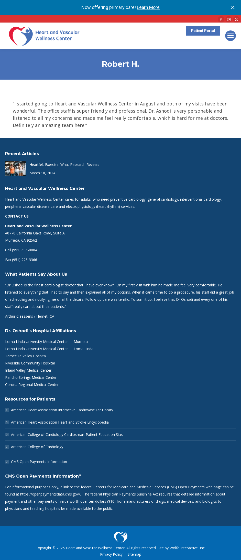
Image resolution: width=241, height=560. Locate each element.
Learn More (148, 7)
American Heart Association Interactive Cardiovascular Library (62, 409)
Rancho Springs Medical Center (31, 377)
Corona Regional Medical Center (32, 384)
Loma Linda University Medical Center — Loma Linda (49, 348)
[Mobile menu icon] (230, 35)
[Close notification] (233, 7)
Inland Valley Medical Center (28, 370)
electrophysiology (80, 206)
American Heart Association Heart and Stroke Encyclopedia (60, 422)
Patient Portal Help (202, 44)
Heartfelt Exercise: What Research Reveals (64, 164)
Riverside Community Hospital (30, 363)
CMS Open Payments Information (39, 461)
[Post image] (15, 168)
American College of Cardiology (37, 446)
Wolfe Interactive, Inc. (187, 547)
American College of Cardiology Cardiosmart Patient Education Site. (67, 434)
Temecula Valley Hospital (26, 355)
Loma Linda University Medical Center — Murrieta (46, 341)
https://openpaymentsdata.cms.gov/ (50, 494)
